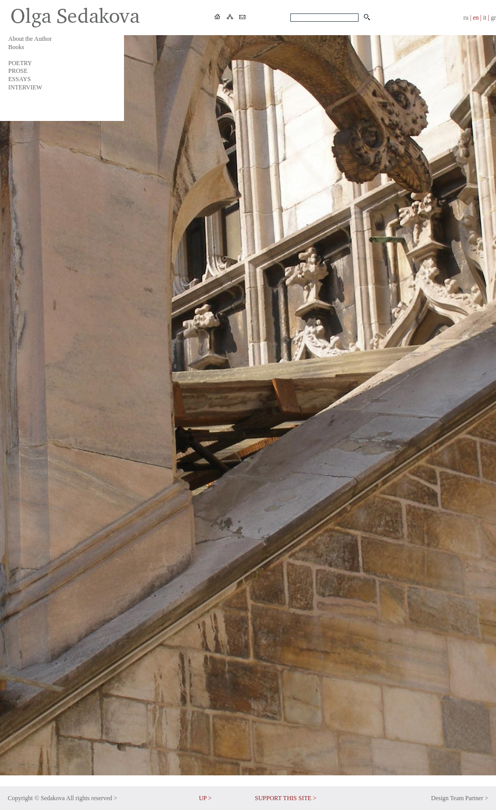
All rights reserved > (91, 798)
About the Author (30, 38)
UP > (205, 798)
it (485, 17)
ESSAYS (19, 79)
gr (493, 17)
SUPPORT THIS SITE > (285, 798)
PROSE (17, 70)
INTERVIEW (25, 87)
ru (466, 17)
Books (16, 47)
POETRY (20, 63)
